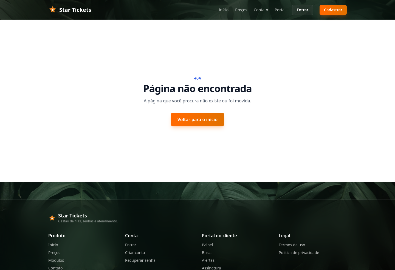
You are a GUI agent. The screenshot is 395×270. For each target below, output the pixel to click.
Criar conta (135, 252)
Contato (261, 9)
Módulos (56, 260)
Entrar (303, 9)
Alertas (208, 260)
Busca (207, 252)
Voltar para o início (197, 119)
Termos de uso (292, 244)
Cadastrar (333, 9)
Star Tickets (69, 10)
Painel (207, 244)
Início (224, 9)
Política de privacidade (299, 252)
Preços (241, 9)
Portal (280, 9)
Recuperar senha (140, 260)
